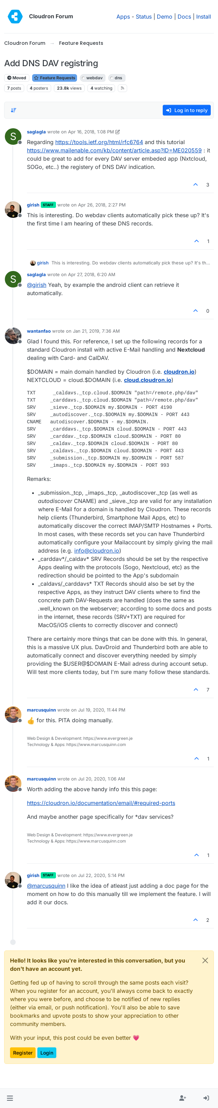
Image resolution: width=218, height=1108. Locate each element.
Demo (164, 16)
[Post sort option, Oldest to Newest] (13, 110)
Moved (16, 77)
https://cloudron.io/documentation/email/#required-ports (101, 802)
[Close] (205, 960)
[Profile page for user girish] (13, 209)
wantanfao (39, 331)
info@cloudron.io (96, 550)
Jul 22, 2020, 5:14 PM (101, 875)
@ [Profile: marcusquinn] (46, 885)
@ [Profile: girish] (36, 284)
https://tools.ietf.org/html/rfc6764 (99, 142)
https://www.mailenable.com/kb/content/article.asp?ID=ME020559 (114, 150)
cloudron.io (179, 371)
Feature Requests (54, 77)
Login (46, 1053)
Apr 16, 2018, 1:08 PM (91, 131)
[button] (10, 1098)
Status (144, 16)
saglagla (36, 131)
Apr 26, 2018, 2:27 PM (102, 205)
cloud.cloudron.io (147, 379)
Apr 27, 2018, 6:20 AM (91, 274)
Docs (184, 16)
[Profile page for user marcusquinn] (13, 714)
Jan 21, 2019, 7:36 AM (96, 331)
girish (33, 205)
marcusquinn (41, 710)
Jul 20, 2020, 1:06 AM (101, 779)
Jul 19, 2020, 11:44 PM (101, 710)
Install (203, 16)
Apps (123, 16)
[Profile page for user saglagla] (13, 136)
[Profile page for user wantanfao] (13, 336)
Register (22, 1053)
